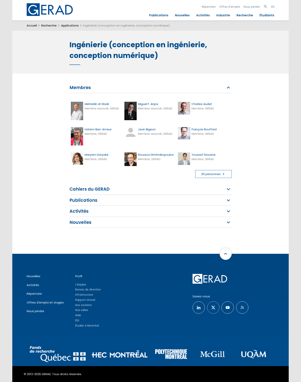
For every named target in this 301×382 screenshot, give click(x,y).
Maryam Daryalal (96, 155)
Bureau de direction (88, 289)
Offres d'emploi (229, 7)
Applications (70, 25)
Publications (158, 15)
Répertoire (209, 7)
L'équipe (80, 284)
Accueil (32, 25)
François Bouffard (204, 129)
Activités (203, 15)
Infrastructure (84, 295)
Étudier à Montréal (87, 325)
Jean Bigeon (147, 129)
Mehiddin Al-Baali (97, 104)
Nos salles (81, 310)
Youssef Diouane (204, 155)
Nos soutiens (83, 305)
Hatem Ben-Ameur (98, 129)
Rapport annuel (85, 300)
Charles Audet (202, 104)
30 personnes (213, 174)
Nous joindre (252, 7)
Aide (78, 315)
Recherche (245, 15)
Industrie (223, 15)
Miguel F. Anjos (148, 104)
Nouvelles (182, 15)
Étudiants (267, 15)
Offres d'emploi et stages (45, 302)
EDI (77, 320)
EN (272, 7)
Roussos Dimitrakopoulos (156, 155)
